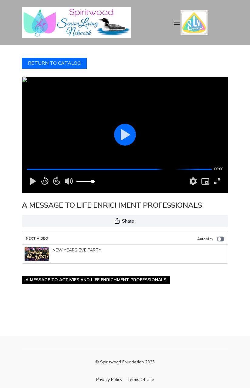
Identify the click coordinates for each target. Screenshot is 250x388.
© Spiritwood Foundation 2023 (125, 362)
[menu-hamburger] (177, 22)
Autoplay (210, 239)
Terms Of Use (140, 380)
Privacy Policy (109, 380)
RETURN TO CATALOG (54, 63)
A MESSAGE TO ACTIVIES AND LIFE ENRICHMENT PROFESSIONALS (95, 280)
